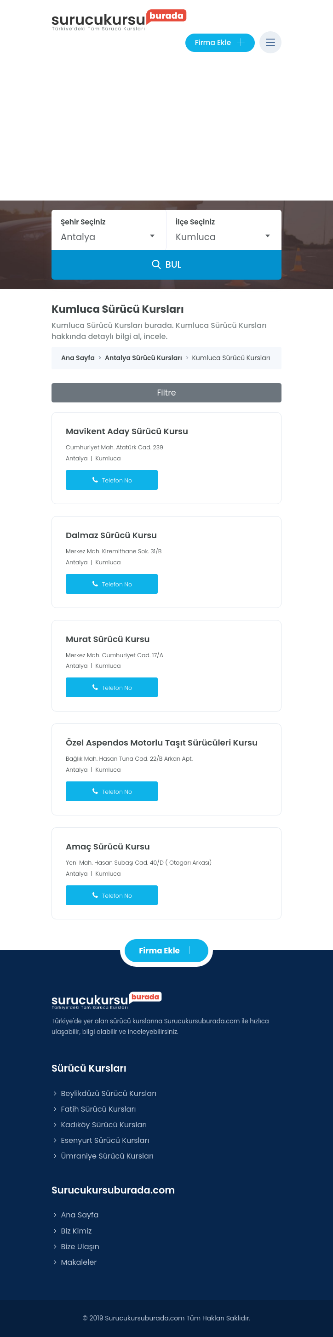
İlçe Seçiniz (195, 222)
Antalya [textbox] (78, 236)
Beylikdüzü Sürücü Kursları (104, 1093)
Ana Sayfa (75, 1215)
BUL (166, 264)
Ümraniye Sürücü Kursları (103, 1156)
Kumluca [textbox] (196, 236)
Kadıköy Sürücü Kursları (99, 1124)
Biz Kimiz (72, 1231)
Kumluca (108, 458)
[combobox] (109, 236)
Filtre (166, 392)
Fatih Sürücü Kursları (94, 1109)
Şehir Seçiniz (83, 222)
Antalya (76, 458)
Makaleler (74, 1262)
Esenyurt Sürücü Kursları (100, 1140)
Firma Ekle (220, 43)
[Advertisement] (166, 131)
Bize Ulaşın (75, 1246)
